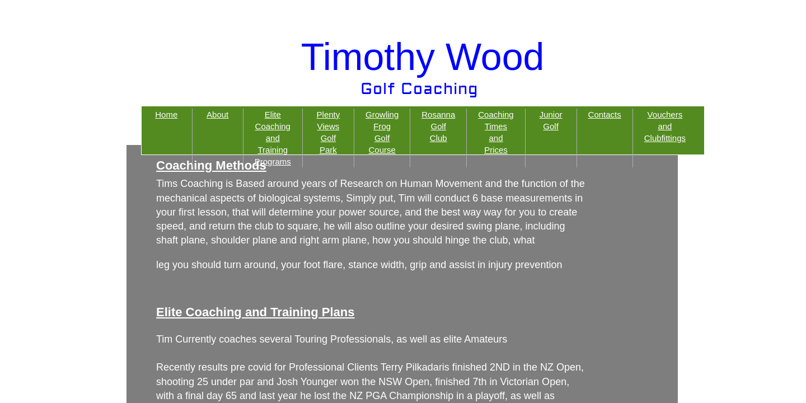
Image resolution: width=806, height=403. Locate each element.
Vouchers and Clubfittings (665, 126)
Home (166, 114)
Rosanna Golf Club (438, 126)
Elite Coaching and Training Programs (273, 138)
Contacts (604, 114)
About (217, 114)
